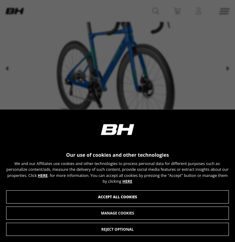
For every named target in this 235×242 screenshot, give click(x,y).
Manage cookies (117, 213)
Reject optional (117, 229)
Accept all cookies (117, 197)
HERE (43, 175)
